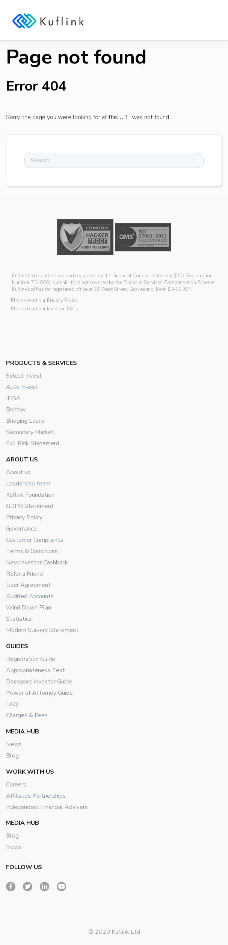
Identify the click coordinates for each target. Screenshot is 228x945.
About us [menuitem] (18, 472)
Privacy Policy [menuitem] (24, 517)
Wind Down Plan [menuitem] (28, 607)
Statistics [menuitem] (19, 619)
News (14, 847)
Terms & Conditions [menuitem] (32, 551)
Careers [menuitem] (16, 784)
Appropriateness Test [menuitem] (35, 670)
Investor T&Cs (62, 309)
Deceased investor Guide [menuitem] (39, 681)
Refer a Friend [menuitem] (24, 574)
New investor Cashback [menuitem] (37, 562)
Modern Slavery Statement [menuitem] (42, 630)
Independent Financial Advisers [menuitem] (47, 807)
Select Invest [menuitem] (24, 376)
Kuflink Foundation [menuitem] (30, 495)
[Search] (114, 160)
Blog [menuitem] (12, 755)
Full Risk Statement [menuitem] (33, 443)
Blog (12, 836)
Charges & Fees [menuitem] (27, 715)
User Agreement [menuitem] (28, 585)
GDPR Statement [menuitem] (30, 506)
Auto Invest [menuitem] (22, 387)
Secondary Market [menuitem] (30, 432)
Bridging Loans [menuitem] (25, 421)
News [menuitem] (14, 744)
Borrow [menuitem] (16, 409)
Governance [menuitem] (21, 529)
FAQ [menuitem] (12, 704)
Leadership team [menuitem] (28, 483)
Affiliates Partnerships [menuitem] (36, 796)
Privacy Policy (62, 301)
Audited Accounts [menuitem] (30, 596)
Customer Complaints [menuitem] (34, 540)
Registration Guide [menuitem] (30, 659)
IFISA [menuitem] (13, 398)
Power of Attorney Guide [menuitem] (39, 693)
